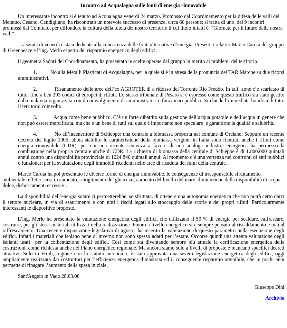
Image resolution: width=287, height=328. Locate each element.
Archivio (274, 298)
